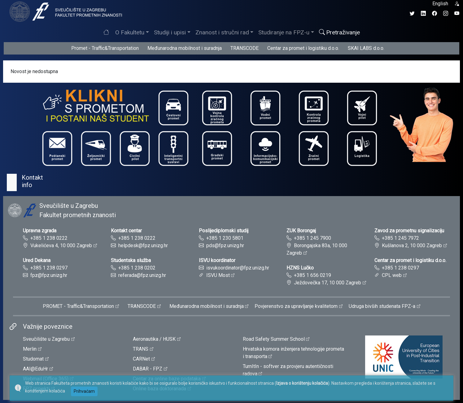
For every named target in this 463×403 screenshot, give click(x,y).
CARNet (141, 359)
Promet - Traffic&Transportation (105, 48)
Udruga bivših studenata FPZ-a (382, 306)
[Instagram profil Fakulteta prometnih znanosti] (445, 13)
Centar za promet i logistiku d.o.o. (303, 48)
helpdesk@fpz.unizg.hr (143, 245)
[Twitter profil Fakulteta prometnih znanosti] (412, 13)
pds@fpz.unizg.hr (225, 245)
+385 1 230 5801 (224, 238)
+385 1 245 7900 (312, 238)
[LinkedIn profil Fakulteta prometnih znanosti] (423, 13)
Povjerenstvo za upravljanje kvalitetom (296, 306)
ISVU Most (218, 275)
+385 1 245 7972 (400, 238)
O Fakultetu (129, 32)
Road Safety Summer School (274, 339)
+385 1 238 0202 (136, 268)
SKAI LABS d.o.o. (366, 48)
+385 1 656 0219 (312, 275)
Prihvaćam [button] (84, 391)
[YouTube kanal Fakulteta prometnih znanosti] (456, 13)
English (440, 4)
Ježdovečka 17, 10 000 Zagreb (327, 283)
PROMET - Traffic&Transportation (78, 306)
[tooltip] (65, 11)
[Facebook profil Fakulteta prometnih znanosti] (434, 13)
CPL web (392, 275)
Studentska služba (131, 260)
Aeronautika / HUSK (154, 339)
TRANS (140, 349)
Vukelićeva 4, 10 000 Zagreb (61, 245)
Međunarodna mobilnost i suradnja (184, 48)
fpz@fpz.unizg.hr (48, 275)
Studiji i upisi (170, 32)
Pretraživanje (339, 32)
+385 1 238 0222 (49, 238)
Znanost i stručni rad (222, 32)
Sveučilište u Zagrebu (46, 339)
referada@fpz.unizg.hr (142, 275)
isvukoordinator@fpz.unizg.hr (237, 268)
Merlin (30, 349)
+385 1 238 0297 (49, 268)
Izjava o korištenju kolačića (302, 383)
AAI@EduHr (35, 369)
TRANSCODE (244, 48)
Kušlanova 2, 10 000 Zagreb (412, 245)
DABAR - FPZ (147, 369)
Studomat (33, 359)
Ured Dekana (36, 260)
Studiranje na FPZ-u (283, 32)
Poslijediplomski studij (223, 231)
